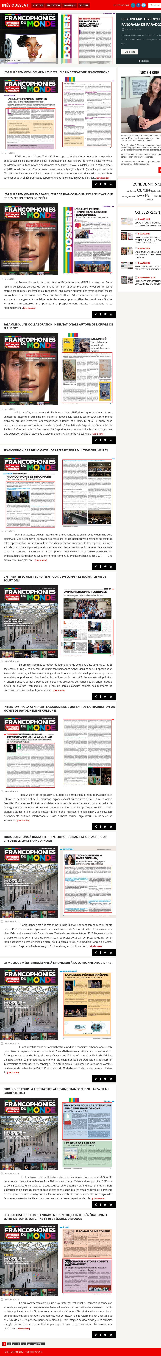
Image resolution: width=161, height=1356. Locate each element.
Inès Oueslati (16, 5)
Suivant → (38, 1344)
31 (29, 1344)
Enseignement (128, 196)
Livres (140, 196)
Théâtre (149, 199)
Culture (38, 5)
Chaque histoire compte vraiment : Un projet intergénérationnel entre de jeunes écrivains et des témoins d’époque (55, 1217)
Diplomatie (156, 191)
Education (53, 5)
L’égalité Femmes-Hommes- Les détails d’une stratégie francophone (56, 72)
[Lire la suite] (102, 177)
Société (84, 5)
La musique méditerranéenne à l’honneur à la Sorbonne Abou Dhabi (57, 963)
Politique (70, 5)
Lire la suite (130, 52)
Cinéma (132, 191)
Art (128, 191)
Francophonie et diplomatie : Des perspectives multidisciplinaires (55, 450)
